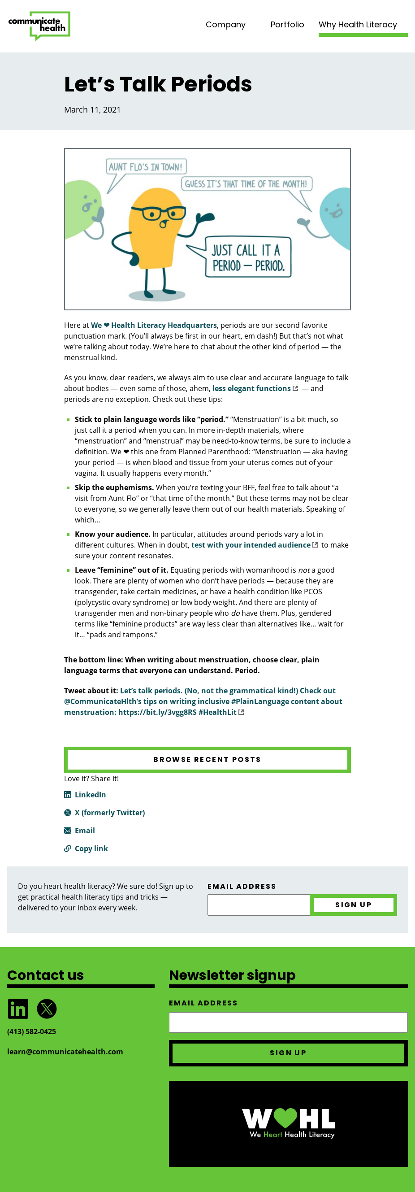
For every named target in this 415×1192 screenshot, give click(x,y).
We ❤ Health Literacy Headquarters (154, 325)
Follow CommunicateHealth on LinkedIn (18, 1009)
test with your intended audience (254, 545)
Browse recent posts (207, 759)
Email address (242, 887)
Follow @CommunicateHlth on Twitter (46, 1009)
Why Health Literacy (358, 24)
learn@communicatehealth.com (65, 1052)
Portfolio (287, 24)
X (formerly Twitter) (110, 813)
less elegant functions (255, 388)
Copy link (91, 848)
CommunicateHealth (39, 26)
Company (226, 24)
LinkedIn (90, 795)
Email (85, 830)
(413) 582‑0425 (31, 1031)
